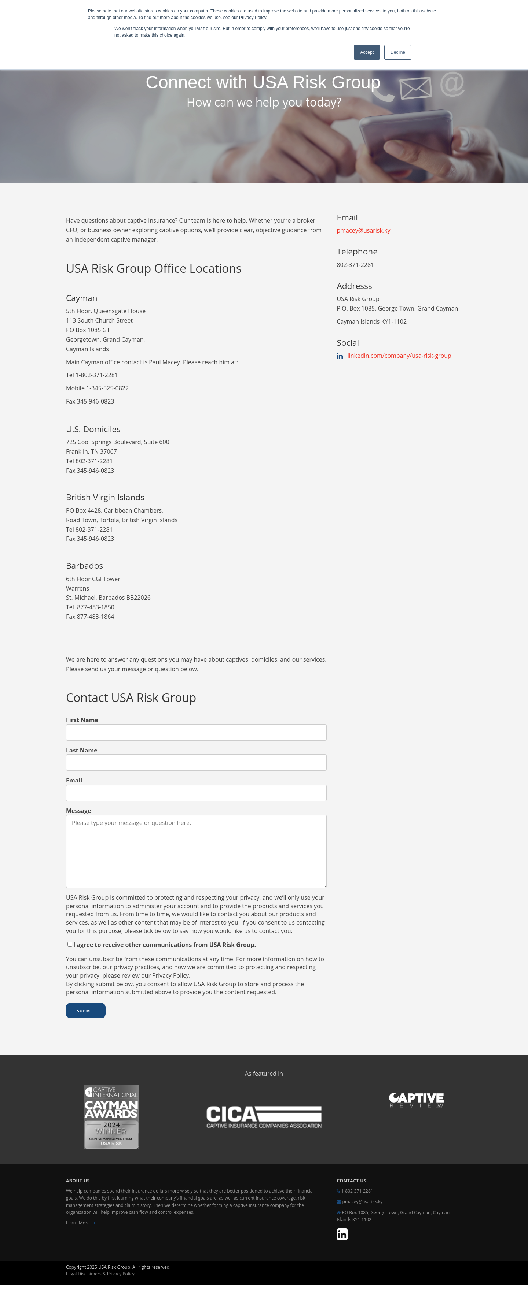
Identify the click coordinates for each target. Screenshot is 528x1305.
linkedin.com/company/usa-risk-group (399, 356)
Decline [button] (397, 52)
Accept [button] (367, 52)
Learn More (80, 1223)
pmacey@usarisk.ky (363, 230)
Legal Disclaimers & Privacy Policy (101, 1274)
